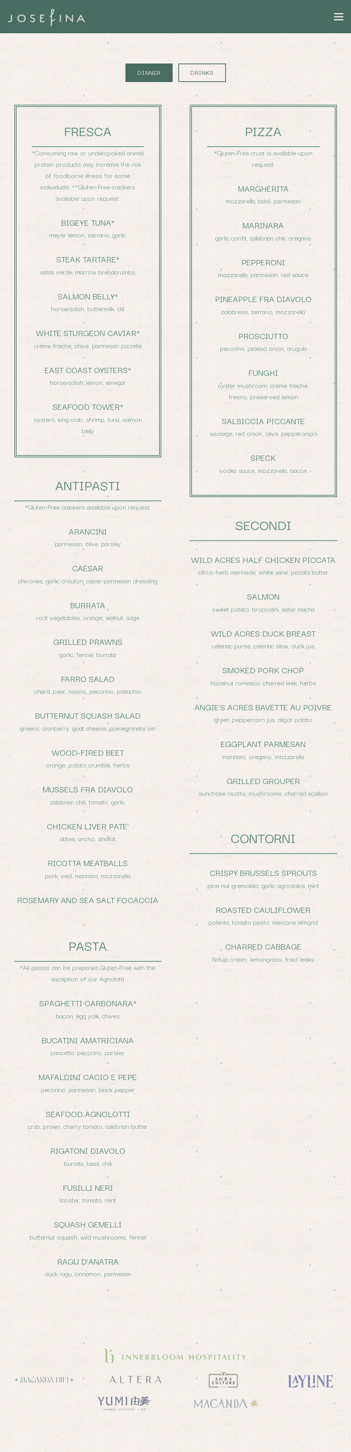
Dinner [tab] (149, 72)
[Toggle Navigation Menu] (339, 17)
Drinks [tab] (202, 72)
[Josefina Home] (54, 16)
